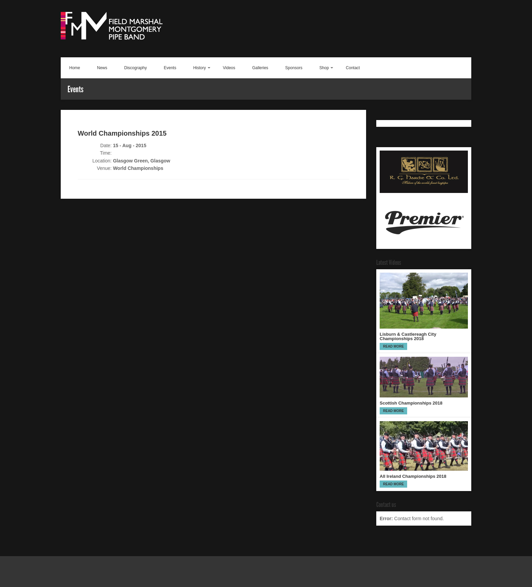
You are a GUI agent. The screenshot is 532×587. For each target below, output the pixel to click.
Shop (324, 67)
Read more (393, 346)
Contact (353, 67)
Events (170, 67)
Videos (229, 67)
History (199, 67)
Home (74, 67)
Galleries (260, 67)
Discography (135, 67)
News (102, 67)
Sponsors (294, 67)
